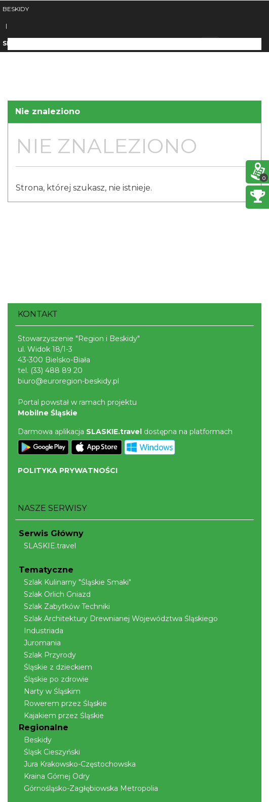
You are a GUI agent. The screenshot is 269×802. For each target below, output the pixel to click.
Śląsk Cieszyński (49, 752)
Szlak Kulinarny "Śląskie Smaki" (75, 582)
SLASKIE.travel (47, 545)
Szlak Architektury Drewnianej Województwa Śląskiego (118, 618)
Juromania (40, 642)
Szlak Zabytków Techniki (64, 606)
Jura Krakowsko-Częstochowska (77, 764)
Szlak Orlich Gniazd (55, 594)
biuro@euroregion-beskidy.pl (68, 381)
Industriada (41, 630)
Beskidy (35, 739)
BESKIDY (16, 9)
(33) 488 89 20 (56, 370)
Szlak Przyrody (47, 654)
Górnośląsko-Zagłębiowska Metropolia (88, 788)
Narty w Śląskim (50, 691)
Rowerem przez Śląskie (63, 703)
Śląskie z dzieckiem (55, 667)
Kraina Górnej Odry (54, 776)
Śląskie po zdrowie (54, 679)
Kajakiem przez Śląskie (61, 715)
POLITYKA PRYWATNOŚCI (68, 470)
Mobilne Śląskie (48, 412)
